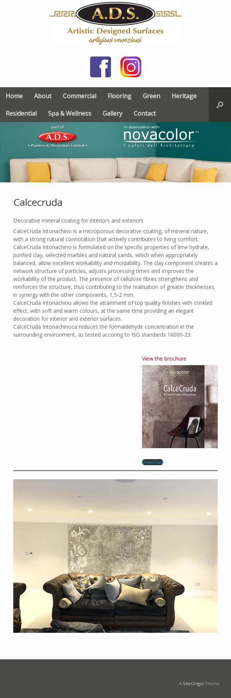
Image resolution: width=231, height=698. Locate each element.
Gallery (112, 113)
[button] (220, 104)
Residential (21, 113)
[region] (115, 152)
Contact (145, 113)
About (43, 96)
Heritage (184, 96)
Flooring (119, 96)
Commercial (79, 96)
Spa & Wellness (69, 113)
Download (152, 462)
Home (14, 96)
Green (151, 96)
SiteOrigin (193, 683)
